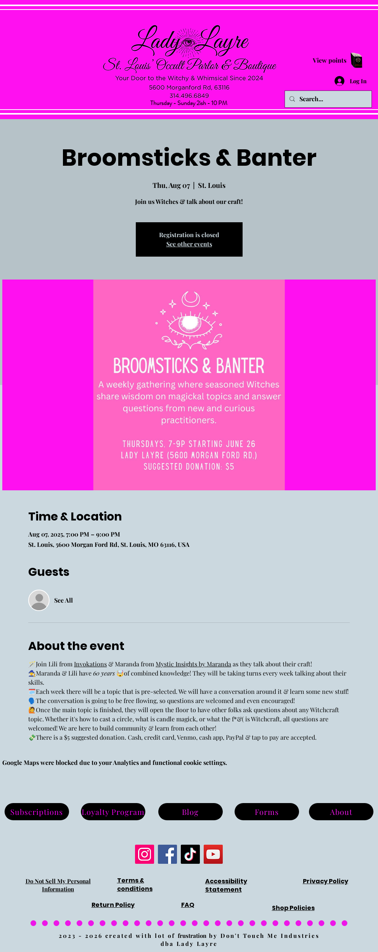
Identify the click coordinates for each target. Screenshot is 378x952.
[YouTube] (213, 854)
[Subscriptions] (37, 811)
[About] (341, 811)
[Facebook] (167, 854)
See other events (189, 244)
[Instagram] (144, 854)
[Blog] (190, 811)
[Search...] (327, 99)
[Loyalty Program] (113, 811)
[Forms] (267, 811)
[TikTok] (190, 854)
